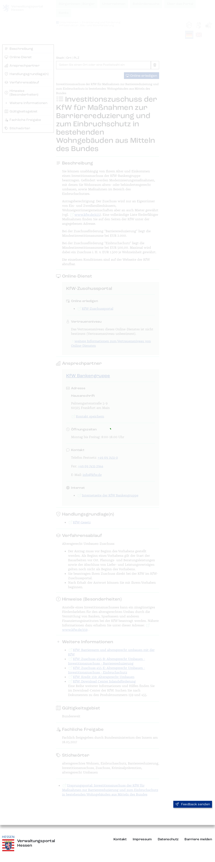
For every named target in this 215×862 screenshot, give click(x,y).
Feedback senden (192, 804)
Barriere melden (198, 839)
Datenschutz (168, 839)
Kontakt (120, 839)
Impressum (142, 839)
